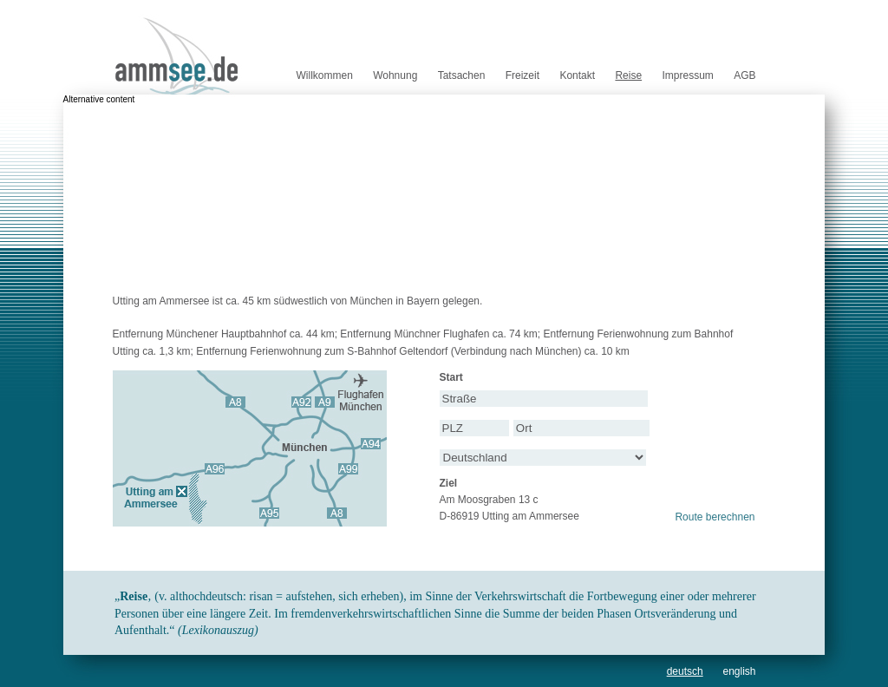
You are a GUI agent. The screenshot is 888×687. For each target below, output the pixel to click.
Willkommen (324, 75)
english (738, 671)
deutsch (685, 671)
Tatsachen (462, 75)
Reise (628, 75)
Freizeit (522, 75)
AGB (744, 75)
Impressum (687, 75)
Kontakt (577, 75)
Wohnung (395, 75)
